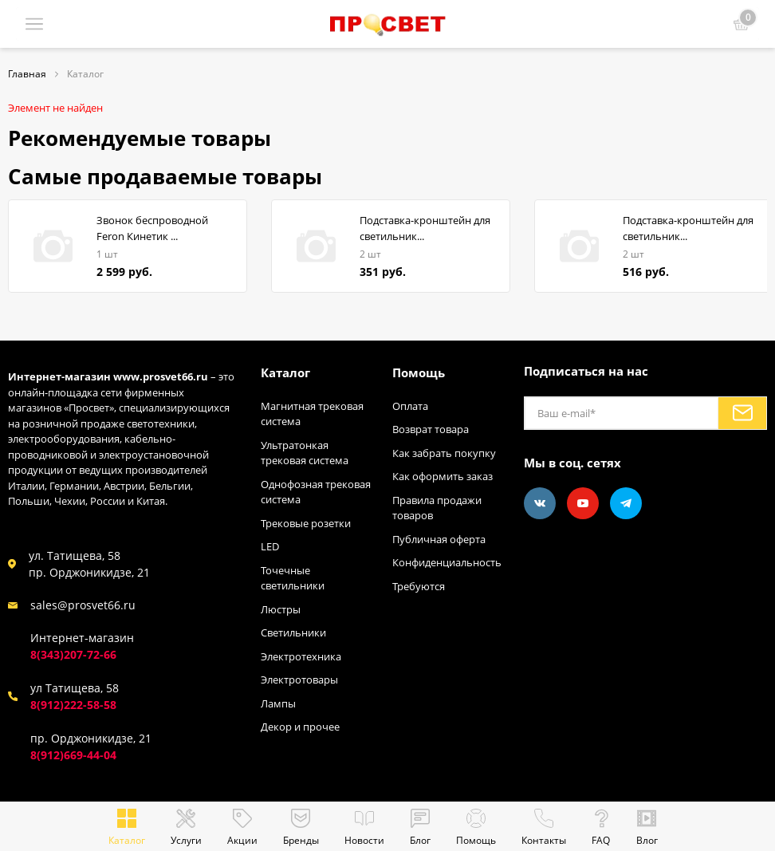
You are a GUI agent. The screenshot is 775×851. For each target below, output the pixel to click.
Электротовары (299, 679)
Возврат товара (430, 429)
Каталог (285, 372)
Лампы (278, 703)
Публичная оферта (439, 539)
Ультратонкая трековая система (304, 453)
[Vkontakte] (540, 503)
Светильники (293, 632)
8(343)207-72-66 (73, 654)
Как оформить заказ (442, 476)
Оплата (410, 406)
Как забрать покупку (444, 453)
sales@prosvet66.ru (83, 605)
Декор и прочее (300, 726)
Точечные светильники (293, 578)
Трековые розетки (306, 523)
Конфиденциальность (447, 562)
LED (270, 546)
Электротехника (301, 656)
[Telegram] (626, 503)
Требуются (418, 586)
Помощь (418, 372)
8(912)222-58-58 (73, 704)
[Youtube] (583, 503)
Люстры (281, 609)
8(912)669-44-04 (73, 754)
